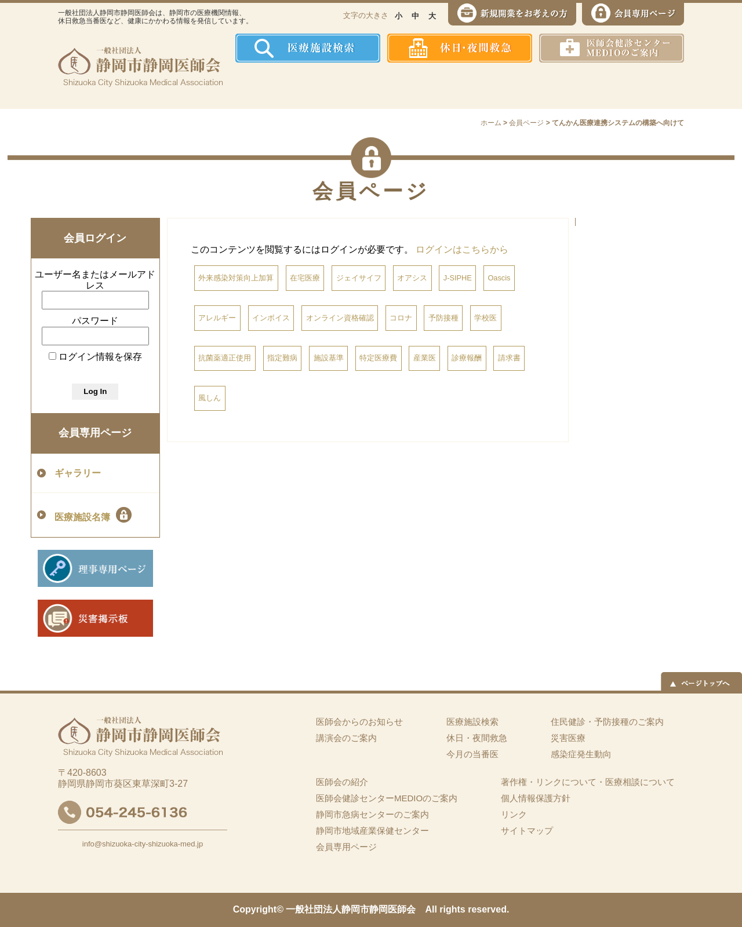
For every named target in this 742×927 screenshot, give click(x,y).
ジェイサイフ (358, 277)
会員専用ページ (95, 433)
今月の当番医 (472, 754)
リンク (514, 814)
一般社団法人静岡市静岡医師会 (351, 909)
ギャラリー (77, 473)
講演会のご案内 (346, 738)
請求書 (509, 357)
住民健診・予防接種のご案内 (403, 85)
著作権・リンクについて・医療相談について (588, 782)
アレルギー (217, 317)
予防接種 (443, 317)
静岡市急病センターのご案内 (372, 814)
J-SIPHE (457, 277)
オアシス (412, 277)
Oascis (499, 277)
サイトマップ (527, 830)
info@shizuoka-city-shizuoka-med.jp (142, 844)
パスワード (95, 321)
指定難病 (282, 357)
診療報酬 (467, 357)
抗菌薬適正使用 (224, 357)
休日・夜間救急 (476, 738)
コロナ (401, 317)
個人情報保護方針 (535, 798)
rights (452, 909)
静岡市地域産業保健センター (372, 830)
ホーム (258, 85)
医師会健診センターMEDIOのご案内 (386, 798)
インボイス (271, 317)
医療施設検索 (472, 722)
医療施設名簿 (93, 515)
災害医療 (563, 85)
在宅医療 (305, 277)
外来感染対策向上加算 (236, 277)
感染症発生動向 (490, 85)
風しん (209, 397)
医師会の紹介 (319, 85)
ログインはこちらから (462, 249)
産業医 (424, 357)
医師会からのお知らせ (359, 722)
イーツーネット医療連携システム (639, 85)
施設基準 (329, 357)
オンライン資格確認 (340, 317)
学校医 (485, 317)
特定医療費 (378, 357)
